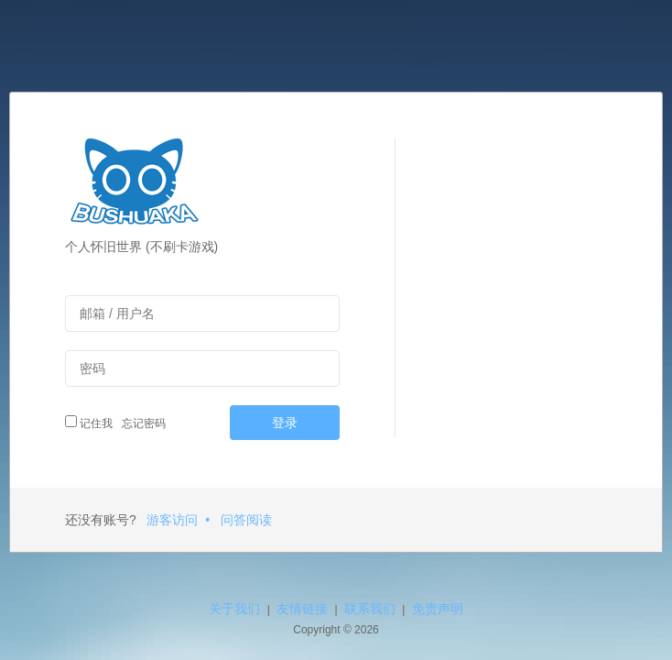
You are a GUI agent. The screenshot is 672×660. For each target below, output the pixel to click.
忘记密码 (141, 423)
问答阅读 (246, 519)
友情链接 (302, 608)
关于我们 (234, 608)
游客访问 (172, 519)
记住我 (89, 422)
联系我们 (370, 608)
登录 (285, 422)
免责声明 (437, 608)
